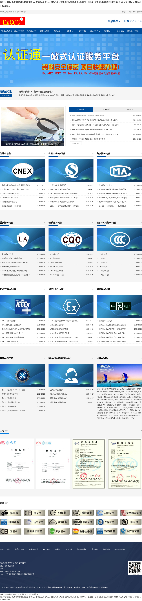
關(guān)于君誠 (126, 12)
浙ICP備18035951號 (71, 587)
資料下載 (82, 31)
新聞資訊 (120, 31)
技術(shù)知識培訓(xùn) (58, 394)
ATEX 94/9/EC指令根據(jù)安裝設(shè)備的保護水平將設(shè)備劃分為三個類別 (65, 341)
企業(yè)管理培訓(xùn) (58, 390)
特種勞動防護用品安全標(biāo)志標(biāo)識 (17, 275)
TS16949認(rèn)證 (56, 271)
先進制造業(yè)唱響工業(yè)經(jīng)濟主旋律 (88, 115)
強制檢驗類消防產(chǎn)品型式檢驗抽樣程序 (114, 341)
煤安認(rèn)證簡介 (105, 185)
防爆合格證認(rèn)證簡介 (11, 193)
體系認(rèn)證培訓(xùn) (58, 398)
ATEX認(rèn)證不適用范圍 (59, 333)
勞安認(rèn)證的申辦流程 (11, 266)
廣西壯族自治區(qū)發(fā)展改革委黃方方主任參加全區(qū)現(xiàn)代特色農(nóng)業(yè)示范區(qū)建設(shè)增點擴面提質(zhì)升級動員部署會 (96, 134)
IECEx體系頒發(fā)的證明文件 (13, 333)
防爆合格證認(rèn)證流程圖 (12, 206)
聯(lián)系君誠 (137, 12)
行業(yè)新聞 (105, 109)
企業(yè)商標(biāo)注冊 (10, 394)
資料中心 (69, 31)
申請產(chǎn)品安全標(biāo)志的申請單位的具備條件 (114, 193)
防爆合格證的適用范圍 (10, 198)
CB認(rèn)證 (103, 258)
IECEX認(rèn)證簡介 (9, 321)
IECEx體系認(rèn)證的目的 (11, 325)
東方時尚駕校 (92, 587)
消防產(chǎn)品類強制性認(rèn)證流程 (112, 329)
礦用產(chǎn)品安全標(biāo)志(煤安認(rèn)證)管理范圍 (114, 189)
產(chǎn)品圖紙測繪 (9, 406)
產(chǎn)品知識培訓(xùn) (11, 402)
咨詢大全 (57, 31)
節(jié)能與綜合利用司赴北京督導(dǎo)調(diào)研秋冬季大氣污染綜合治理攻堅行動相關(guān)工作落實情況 (96, 120)
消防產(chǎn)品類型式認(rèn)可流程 (112, 337)
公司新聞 (81, 109)
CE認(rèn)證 (103, 254)
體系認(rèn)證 (32, 31)
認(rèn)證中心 (95, 31)
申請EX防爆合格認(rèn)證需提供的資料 (16, 185)
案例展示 (107, 31)
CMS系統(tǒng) (102, 587)
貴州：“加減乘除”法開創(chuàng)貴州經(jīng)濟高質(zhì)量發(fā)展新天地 (96, 125)
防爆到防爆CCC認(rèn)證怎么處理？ (36, 91)
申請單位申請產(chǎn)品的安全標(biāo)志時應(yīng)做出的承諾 (114, 202)
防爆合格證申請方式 (9, 202)
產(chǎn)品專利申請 (9, 398)
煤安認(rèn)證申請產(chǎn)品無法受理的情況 (114, 206)
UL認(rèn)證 (103, 262)
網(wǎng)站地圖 (45, 587)
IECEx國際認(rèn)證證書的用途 (13, 337)
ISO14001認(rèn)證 (57, 275)
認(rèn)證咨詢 (19, 31)
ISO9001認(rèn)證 (56, 266)
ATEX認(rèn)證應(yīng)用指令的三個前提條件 (65, 337)
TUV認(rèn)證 (104, 271)
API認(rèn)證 (55, 254)
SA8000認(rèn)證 (56, 262)
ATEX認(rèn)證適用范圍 (59, 329)
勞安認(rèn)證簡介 (8, 254)
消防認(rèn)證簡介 (105, 321)
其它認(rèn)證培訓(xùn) (58, 402)
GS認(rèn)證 (103, 266)
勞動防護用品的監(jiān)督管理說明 (14, 271)
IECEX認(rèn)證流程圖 (10, 341)
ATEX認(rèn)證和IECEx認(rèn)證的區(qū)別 (65, 321)
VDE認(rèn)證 (104, 275)
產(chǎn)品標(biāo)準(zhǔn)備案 (13, 390)
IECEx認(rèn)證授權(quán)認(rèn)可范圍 (16, 329)
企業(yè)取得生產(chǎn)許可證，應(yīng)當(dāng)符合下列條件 (65, 198)
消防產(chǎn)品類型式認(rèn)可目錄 (112, 333)
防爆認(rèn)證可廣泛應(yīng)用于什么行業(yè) (17, 189)
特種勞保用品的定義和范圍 (12, 258)
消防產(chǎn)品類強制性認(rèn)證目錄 (112, 325)
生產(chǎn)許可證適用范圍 (60, 189)
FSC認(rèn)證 (55, 258)
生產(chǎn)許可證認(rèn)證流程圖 (62, 202)
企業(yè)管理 (44, 31)
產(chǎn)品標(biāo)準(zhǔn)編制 (13, 410)
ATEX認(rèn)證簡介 (57, 325)
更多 (133, 418)
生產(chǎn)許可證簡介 (58, 185)
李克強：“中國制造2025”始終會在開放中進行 (88, 139)
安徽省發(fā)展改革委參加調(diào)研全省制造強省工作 (92, 129)
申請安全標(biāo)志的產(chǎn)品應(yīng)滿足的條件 (114, 198)
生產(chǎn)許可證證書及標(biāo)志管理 (64, 206)
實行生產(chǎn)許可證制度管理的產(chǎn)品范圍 (65, 193)
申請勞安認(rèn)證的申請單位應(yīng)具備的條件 (17, 262)
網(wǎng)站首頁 (6, 31)
